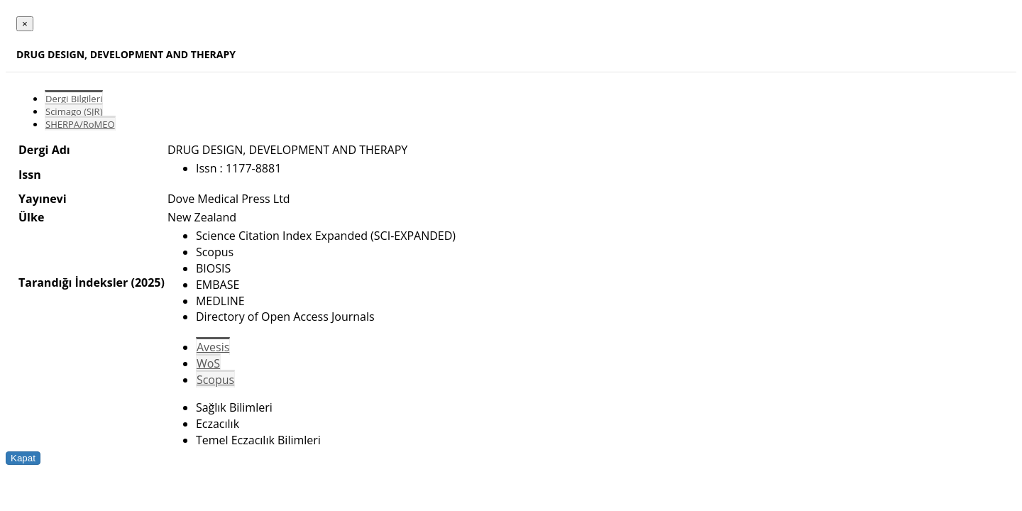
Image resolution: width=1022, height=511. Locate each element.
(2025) (147, 282)
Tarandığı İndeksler (73, 282)
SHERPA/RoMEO (80, 124)
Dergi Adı (44, 150)
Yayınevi (42, 199)
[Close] (24, 23)
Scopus (215, 380)
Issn (29, 174)
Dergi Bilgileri (73, 98)
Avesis (213, 347)
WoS (208, 363)
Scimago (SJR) (73, 111)
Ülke (31, 217)
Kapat (23, 458)
